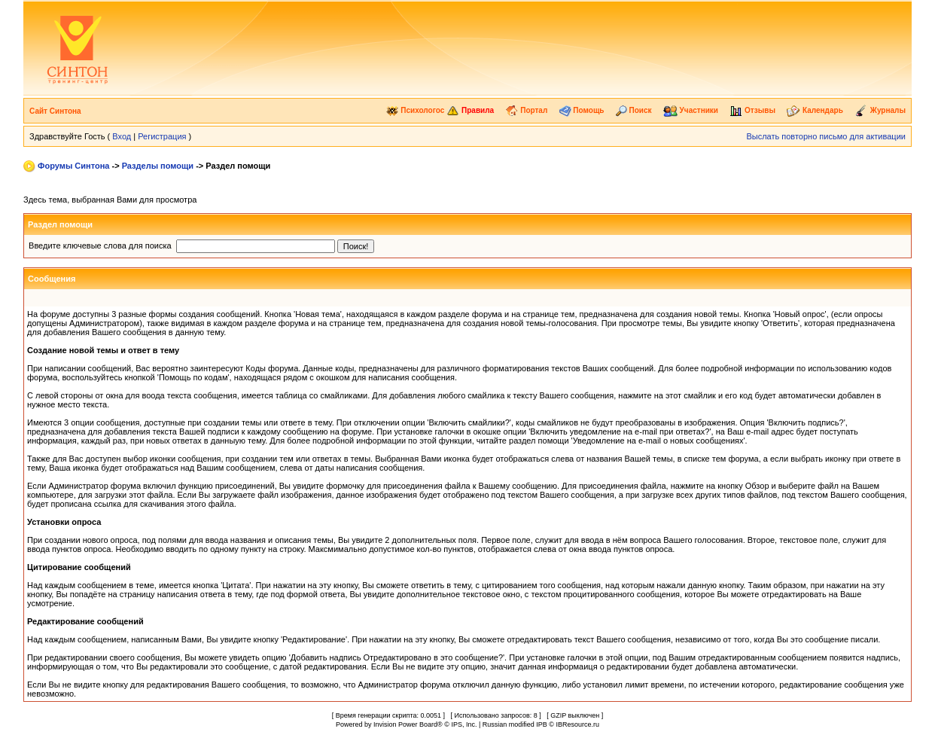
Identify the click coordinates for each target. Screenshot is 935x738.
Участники (690, 110)
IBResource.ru (577, 724)
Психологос (415, 110)
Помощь (582, 110)
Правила (470, 110)
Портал (526, 110)
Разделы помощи (157, 165)
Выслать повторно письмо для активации (826, 136)
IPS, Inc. (464, 724)
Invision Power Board (405, 724)
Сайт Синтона (55, 111)
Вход (121, 136)
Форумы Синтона (73, 165)
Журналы (880, 110)
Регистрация (162, 136)
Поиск (634, 110)
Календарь (815, 110)
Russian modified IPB (515, 724)
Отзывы (752, 110)
